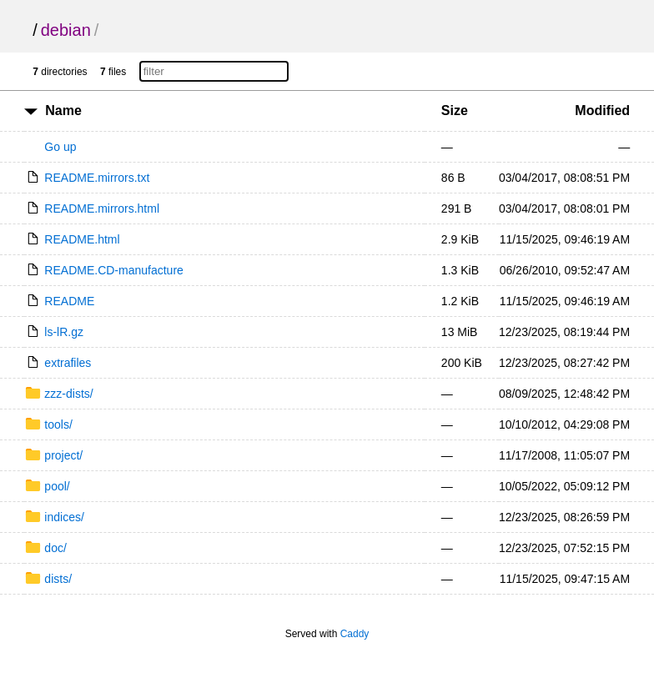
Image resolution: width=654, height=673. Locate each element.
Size (454, 110)
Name (63, 110)
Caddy (355, 634)
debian (66, 30)
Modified (602, 110)
